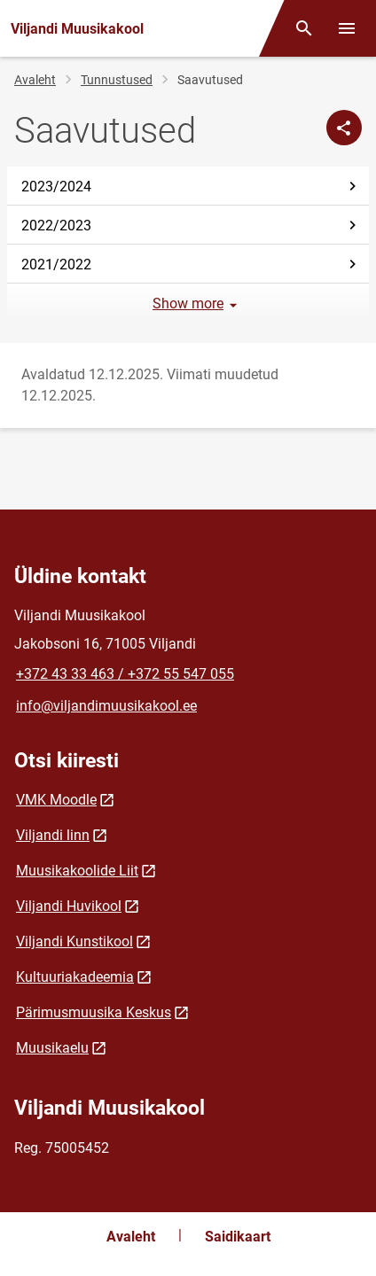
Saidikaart (237, 1236)
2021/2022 (191, 264)
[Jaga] (344, 127)
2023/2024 (191, 186)
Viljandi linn (53, 835)
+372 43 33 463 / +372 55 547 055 (125, 673)
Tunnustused (117, 80)
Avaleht (35, 80)
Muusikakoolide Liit (77, 870)
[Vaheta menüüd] (346, 28)
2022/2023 (191, 225)
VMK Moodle (56, 799)
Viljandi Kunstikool (74, 941)
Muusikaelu (52, 1047)
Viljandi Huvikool (68, 906)
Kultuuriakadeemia (75, 977)
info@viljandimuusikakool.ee (106, 705)
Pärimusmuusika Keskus (93, 1012)
